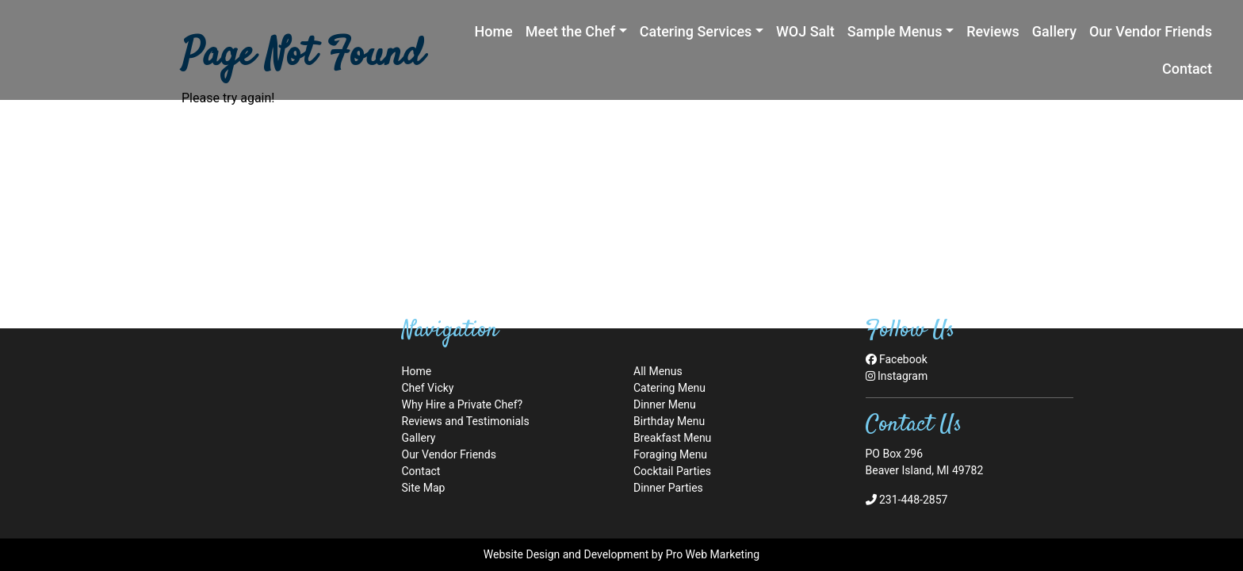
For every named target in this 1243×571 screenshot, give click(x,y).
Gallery (419, 437)
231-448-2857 (907, 499)
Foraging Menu (670, 454)
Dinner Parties (668, 487)
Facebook (896, 359)
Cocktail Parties (672, 471)
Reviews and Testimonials (466, 421)
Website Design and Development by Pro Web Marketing (621, 554)
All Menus (658, 371)
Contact (421, 471)
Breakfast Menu (672, 437)
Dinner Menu (664, 404)
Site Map (424, 487)
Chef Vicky (428, 387)
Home (417, 371)
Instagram (897, 376)
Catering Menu (669, 387)
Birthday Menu (669, 421)
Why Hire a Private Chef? (462, 404)
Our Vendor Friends (449, 454)
